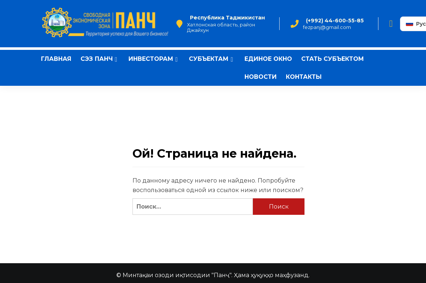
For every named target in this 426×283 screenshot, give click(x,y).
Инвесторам (154, 58)
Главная (56, 58)
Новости (260, 76)
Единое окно (268, 58)
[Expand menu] (116, 59)
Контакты (304, 76)
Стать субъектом (332, 58)
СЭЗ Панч (100, 58)
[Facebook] (391, 24)
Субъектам (212, 58)
